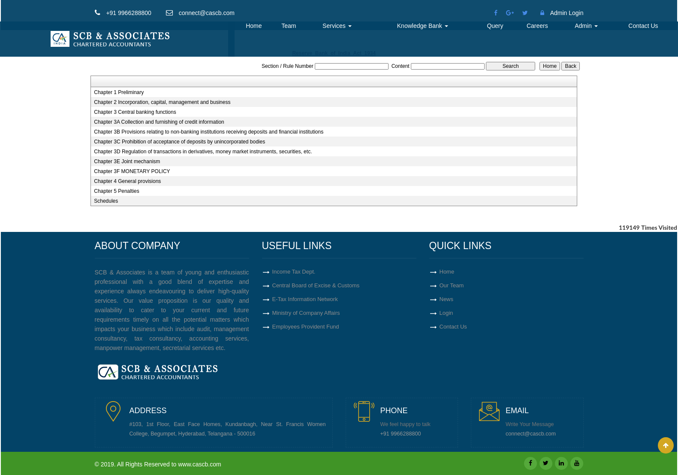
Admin (586, 25)
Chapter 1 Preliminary (119, 92)
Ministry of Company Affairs (306, 313)
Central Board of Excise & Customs (316, 285)
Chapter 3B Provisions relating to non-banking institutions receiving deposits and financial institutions (208, 132)
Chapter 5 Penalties (116, 191)
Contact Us (643, 25)
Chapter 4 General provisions (127, 181)
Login (446, 313)
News (447, 299)
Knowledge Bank (422, 25)
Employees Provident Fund (305, 326)
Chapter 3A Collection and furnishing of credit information (159, 122)
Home (254, 25)
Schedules (106, 201)
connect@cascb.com (531, 434)
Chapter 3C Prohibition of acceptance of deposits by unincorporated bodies (179, 142)
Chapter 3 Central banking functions (135, 112)
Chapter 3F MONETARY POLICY (132, 171)
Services (337, 25)
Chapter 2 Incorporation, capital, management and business (162, 102)
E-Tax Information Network (305, 299)
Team (288, 25)
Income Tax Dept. (294, 271)
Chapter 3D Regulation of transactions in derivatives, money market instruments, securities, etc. (203, 152)
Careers (537, 25)
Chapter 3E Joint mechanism (127, 161)
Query (495, 25)
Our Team (452, 285)
